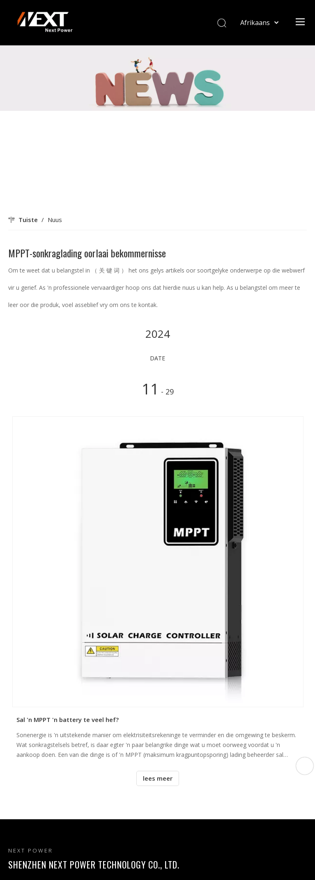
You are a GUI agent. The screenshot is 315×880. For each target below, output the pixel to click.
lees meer (157, 778)
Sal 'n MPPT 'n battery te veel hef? (67, 719)
